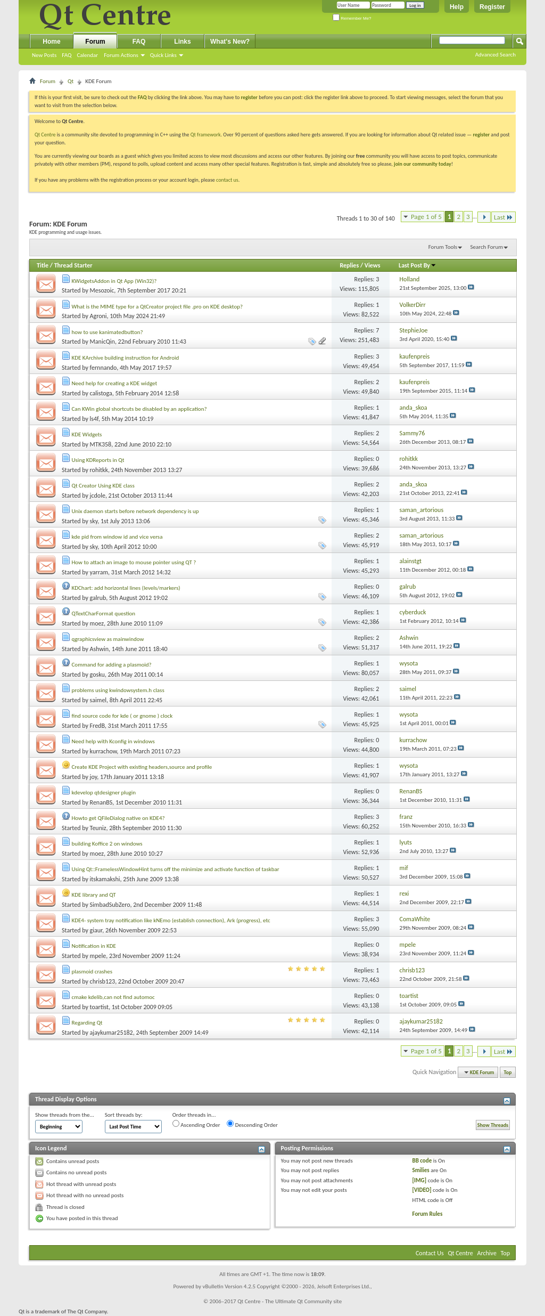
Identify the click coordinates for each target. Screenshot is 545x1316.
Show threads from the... (64, 1114)
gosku (97, 674)
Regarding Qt (87, 1022)
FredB (97, 725)
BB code (422, 1160)
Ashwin (99, 649)
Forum (95, 41)
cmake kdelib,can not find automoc (113, 997)
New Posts (44, 55)
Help (457, 7)
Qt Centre (45, 134)
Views (373, 265)
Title (42, 265)
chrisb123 (102, 981)
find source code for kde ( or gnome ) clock (122, 715)
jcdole (97, 495)
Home (51, 41)
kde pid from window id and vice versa (117, 536)
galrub (98, 598)
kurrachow (103, 751)
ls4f (94, 419)
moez (97, 623)
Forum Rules (427, 1214)
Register (492, 7)
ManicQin (102, 341)
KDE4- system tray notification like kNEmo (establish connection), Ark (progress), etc (171, 920)
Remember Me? (352, 18)
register (481, 134)
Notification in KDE (94, 946)
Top (508, 1072)
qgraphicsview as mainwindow (108, 639)
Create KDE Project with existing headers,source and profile (142, 766)
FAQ (66, 55)
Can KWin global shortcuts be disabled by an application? (139, 408)
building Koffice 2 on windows (107, 843)
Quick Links (163, 55)
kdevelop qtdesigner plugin (104, 792)
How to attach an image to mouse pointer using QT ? (134, 562)
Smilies (420, 1170)
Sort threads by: (124, 1114)
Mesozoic (102, 290)
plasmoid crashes (92, 971)
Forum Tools (442, 246)
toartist (99, 1007)
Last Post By (417, 265)
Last (503, 217)
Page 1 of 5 (426, 217)
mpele (98, 956)
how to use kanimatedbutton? (107, 332)
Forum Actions (121, 55)
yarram (99, 572)
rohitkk (99, 470)
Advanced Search (495, 54)
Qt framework (206, 134)
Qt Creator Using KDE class (103, 485)
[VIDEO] (421, 1190)
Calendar (87, 55)
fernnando (103, 367)
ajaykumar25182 (111, 1032)
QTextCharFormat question (104, 613)
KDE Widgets (87, 434)
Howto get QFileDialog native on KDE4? (118, 818)
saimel (98, 700)
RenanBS (101, 802)
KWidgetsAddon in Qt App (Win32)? (114, 281)
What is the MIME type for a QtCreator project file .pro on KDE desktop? (157, 306)
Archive (487, 1253)
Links (182, 41)
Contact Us (430, 1253)
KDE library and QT (94, 894)
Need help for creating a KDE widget (115, 383)
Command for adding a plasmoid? (112, 664)
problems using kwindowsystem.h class (118, 690)
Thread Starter (73, 265)
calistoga (101, 393)
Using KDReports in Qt (98, 460)
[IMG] (419, 1180)
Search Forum (486, 246)
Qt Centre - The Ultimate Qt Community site (289, 1301)
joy (93, 777)
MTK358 (101, 444)
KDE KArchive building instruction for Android (125, 357)
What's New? (230, 41)
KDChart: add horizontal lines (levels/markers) (126, 587)
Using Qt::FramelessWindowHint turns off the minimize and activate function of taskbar (175, 869)
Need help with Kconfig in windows (113, 741)
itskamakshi (105, 879)
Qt (70, 81)
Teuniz (98, 828)
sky (94, 521)
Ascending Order (196, 1124)
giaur (96, 930)
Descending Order (252, 1124)
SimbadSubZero (110, 904)
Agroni (98, 316)
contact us (227, 179)
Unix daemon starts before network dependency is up (135, 511)
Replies (349, 265)
